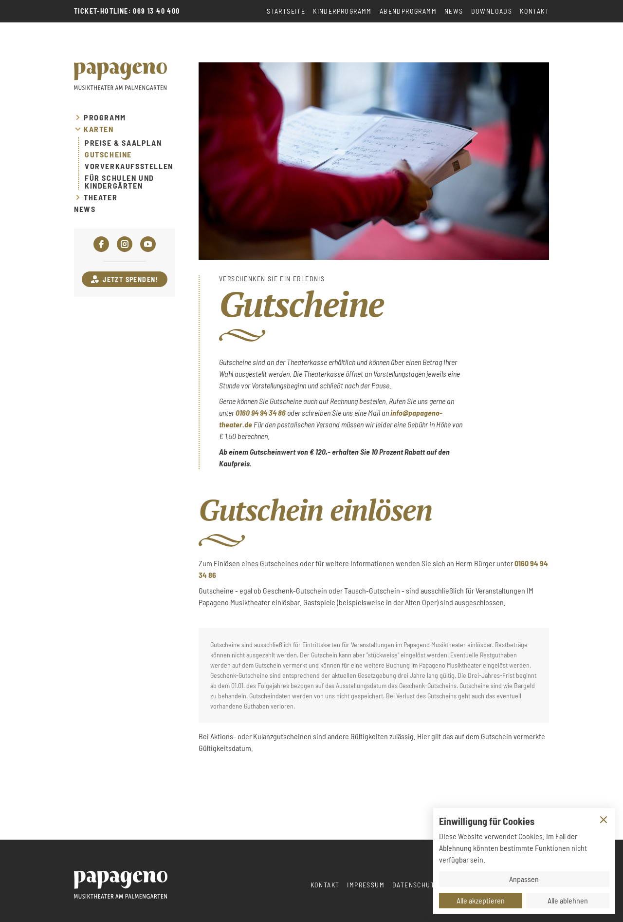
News (453, 11)
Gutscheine (108, 154)
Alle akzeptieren (481, 900)
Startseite (286, 11)
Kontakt (534, 11)
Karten (99, 129)
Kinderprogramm (342, 11)
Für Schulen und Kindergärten (119, 182)
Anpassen (524, 879)
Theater (100, 197)
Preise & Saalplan (123, 143)
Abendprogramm (408, 11)
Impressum (366, 885)
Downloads (492, 11)
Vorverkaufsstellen (129, 166)
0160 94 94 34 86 (261, 412)
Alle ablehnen (568, 900)
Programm (105, 117)
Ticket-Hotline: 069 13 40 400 (127, 11)
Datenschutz (415, 885)
